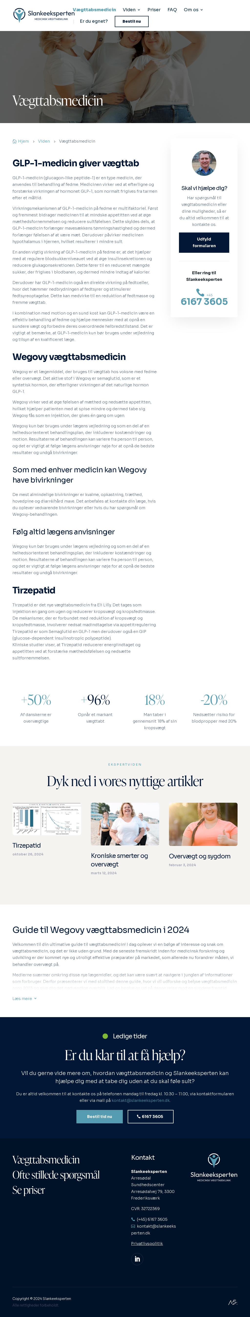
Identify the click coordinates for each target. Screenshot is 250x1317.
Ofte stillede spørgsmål (56, 1174)
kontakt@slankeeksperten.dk (141, 1106)
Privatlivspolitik (147, 1243)
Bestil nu (132, 21)
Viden (129, 10)
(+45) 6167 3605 (152, 1219)
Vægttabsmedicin (94, 10)
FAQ (172, 10)
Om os (191, 10)
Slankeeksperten (57, 1298)
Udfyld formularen (204, 242)
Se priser (28, 1189)
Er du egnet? (94, 22)
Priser (154, 10)
